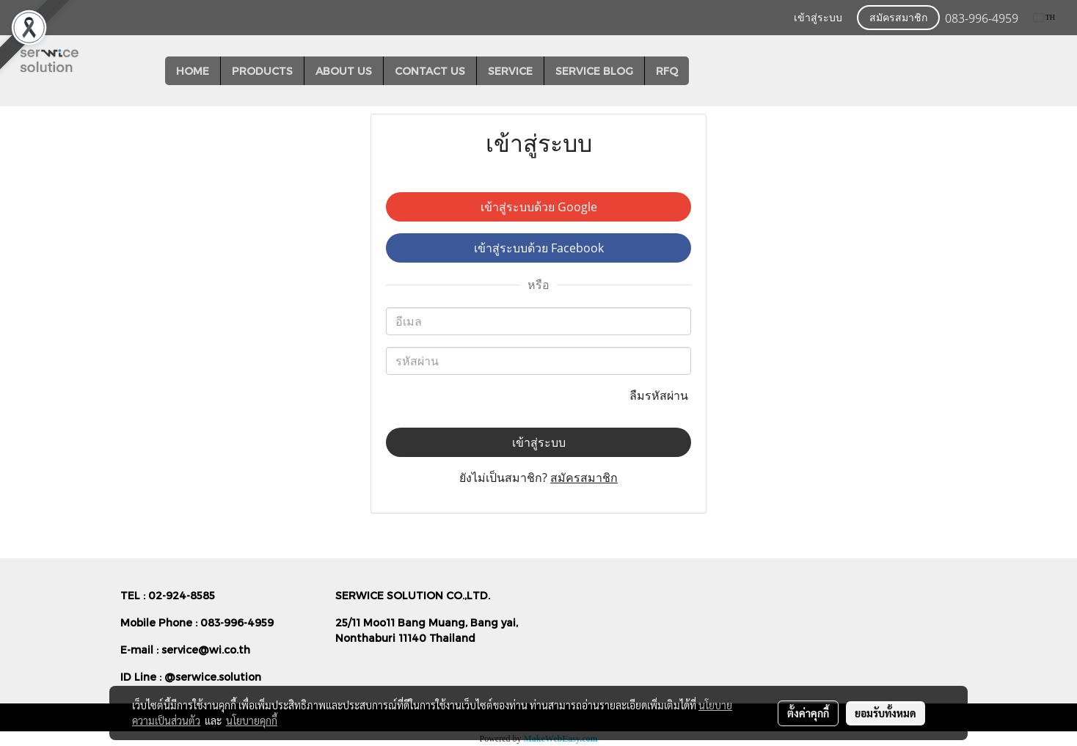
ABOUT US (343, 71)
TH (1044, 17)
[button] (702, 71)
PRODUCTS (262, 71)
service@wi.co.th (205, 649)
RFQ (667, 71)
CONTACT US (430, 71)
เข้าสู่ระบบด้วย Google (539, 207)
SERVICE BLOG (594, 71)
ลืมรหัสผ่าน (660, 395)
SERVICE (510, 71)
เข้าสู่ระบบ (818, 17)
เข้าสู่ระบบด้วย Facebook (539, 248)
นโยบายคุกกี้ (251, 720)
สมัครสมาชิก (898, 17)
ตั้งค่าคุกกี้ (808, 713)
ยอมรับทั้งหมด (885, 713)
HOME (192, 71)
